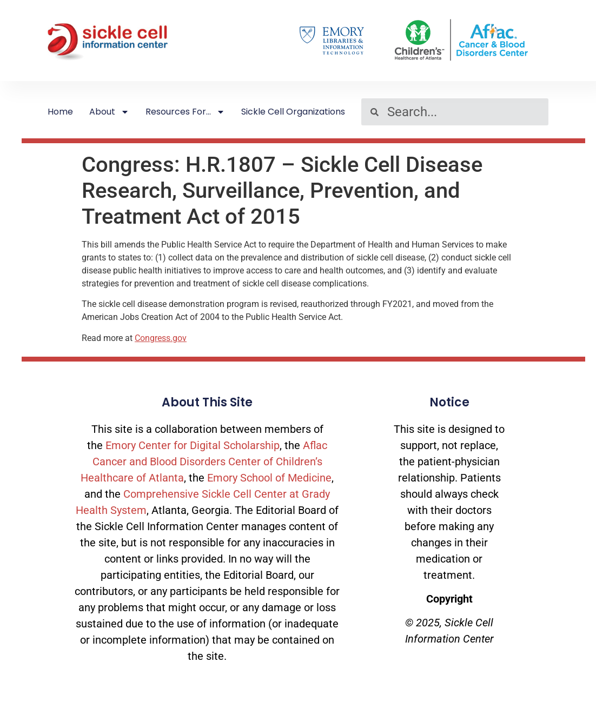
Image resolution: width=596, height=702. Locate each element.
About (109, 112)
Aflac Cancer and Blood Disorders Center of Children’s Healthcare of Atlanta (204, 461)
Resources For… (185, 112)
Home (60, 111)
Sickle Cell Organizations (293, 111)
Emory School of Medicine (269, 477)
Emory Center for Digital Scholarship (192, 445)
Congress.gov (161, 338)
